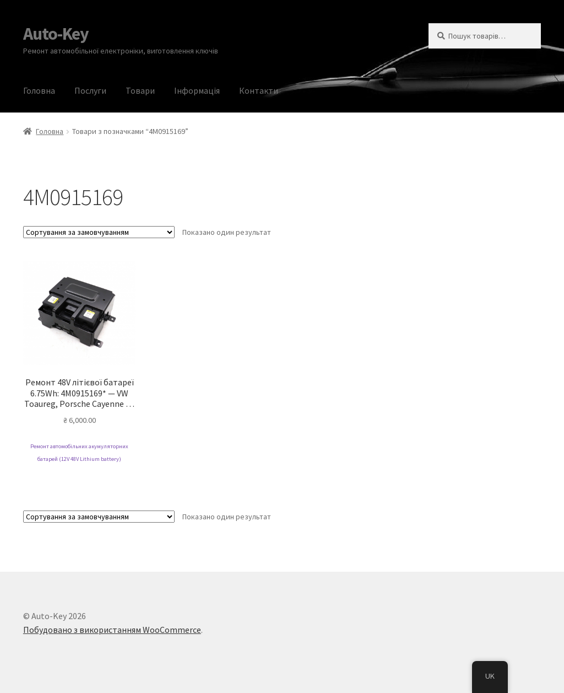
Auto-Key (56, 34)
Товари (140, 90)
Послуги (90, 90)
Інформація (197, 90)
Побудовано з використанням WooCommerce (112, 629)
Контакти (258, 90)
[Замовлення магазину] (99, 232)
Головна (39, 90)
